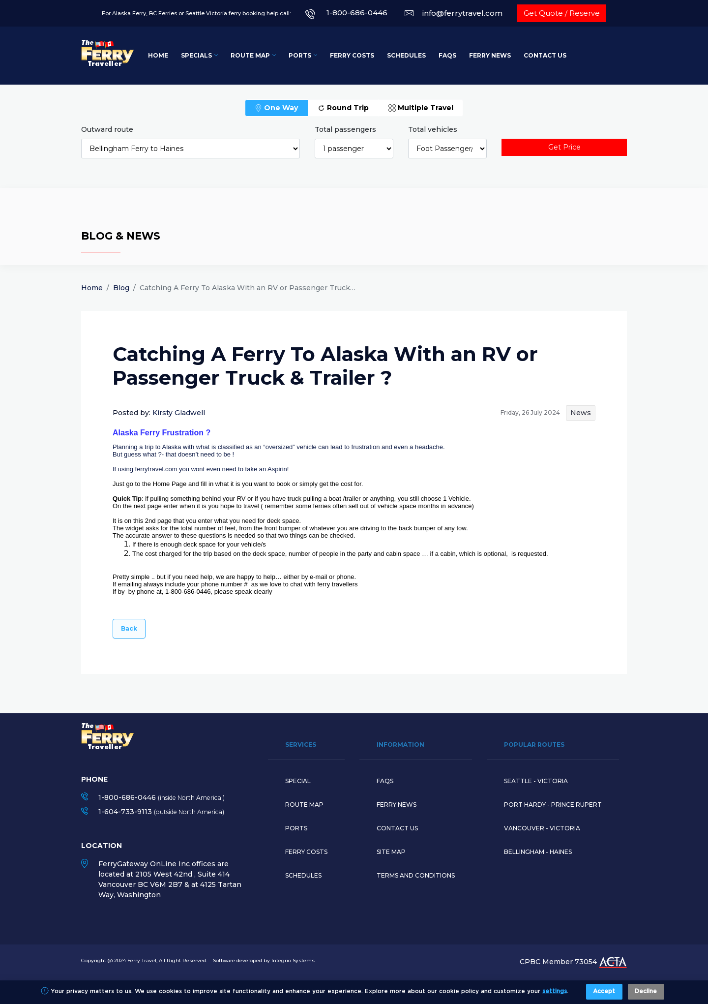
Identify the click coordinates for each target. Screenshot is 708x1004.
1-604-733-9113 (125, 811)
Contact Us (545, 55)
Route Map (250, 55)
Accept (604, 991)
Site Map (391, 851)
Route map (304, 804)
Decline (646, 991)
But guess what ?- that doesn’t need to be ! (173, 454)
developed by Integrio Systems (275, 960)
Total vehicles (432, 129)
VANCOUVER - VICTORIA (542, 828)
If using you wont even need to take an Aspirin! (202, 469)
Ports (300, 55)
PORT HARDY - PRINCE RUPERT (553, 804)
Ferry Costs (352, 55)
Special (298, 781)
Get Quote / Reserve (562, 13)
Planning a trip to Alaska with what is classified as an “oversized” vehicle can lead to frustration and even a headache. (279, 447)
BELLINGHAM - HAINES (538, 851)
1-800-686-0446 (356, 12)
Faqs (385, 781)
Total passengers (345, 129)
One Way (276, 107)
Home (158, 55)
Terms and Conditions (416, 875)
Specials (196, 55)
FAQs (447, 55)
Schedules (406, 55)
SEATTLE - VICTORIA (536, 781)
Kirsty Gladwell (178, 412)
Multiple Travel (420, 107)
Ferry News (490, 55)
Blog (121, 287)
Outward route (107, 129)
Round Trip (343, 107)
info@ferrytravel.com (462, 13)
